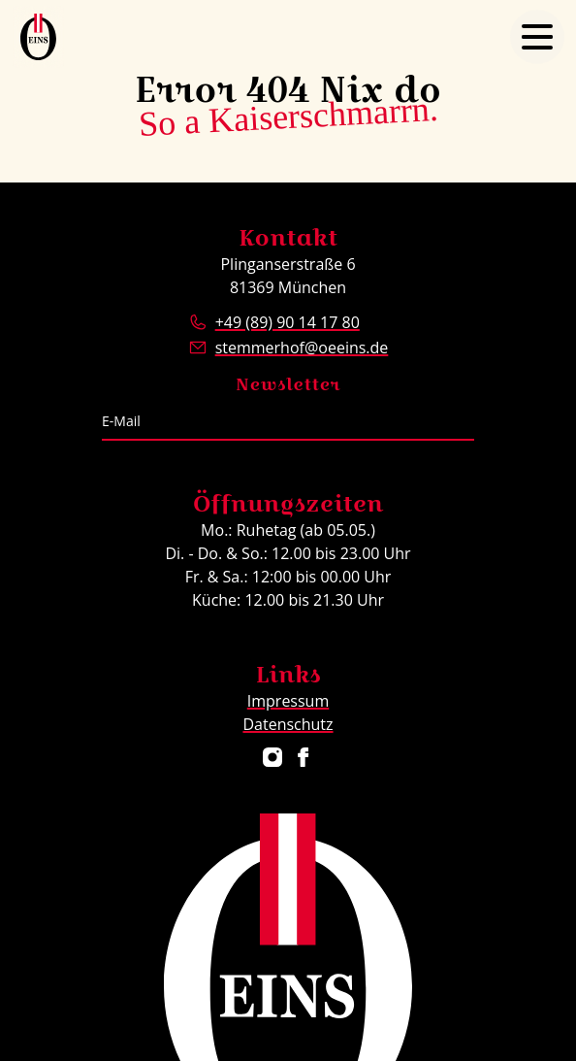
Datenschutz (287, 724)
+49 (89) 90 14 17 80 (287, 322)
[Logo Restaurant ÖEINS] (38, 37)
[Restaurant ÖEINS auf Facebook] (303, 757)
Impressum (288, 701)
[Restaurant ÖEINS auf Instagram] (272, 757)
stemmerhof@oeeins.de (302, 347)
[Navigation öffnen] (537, 37)
